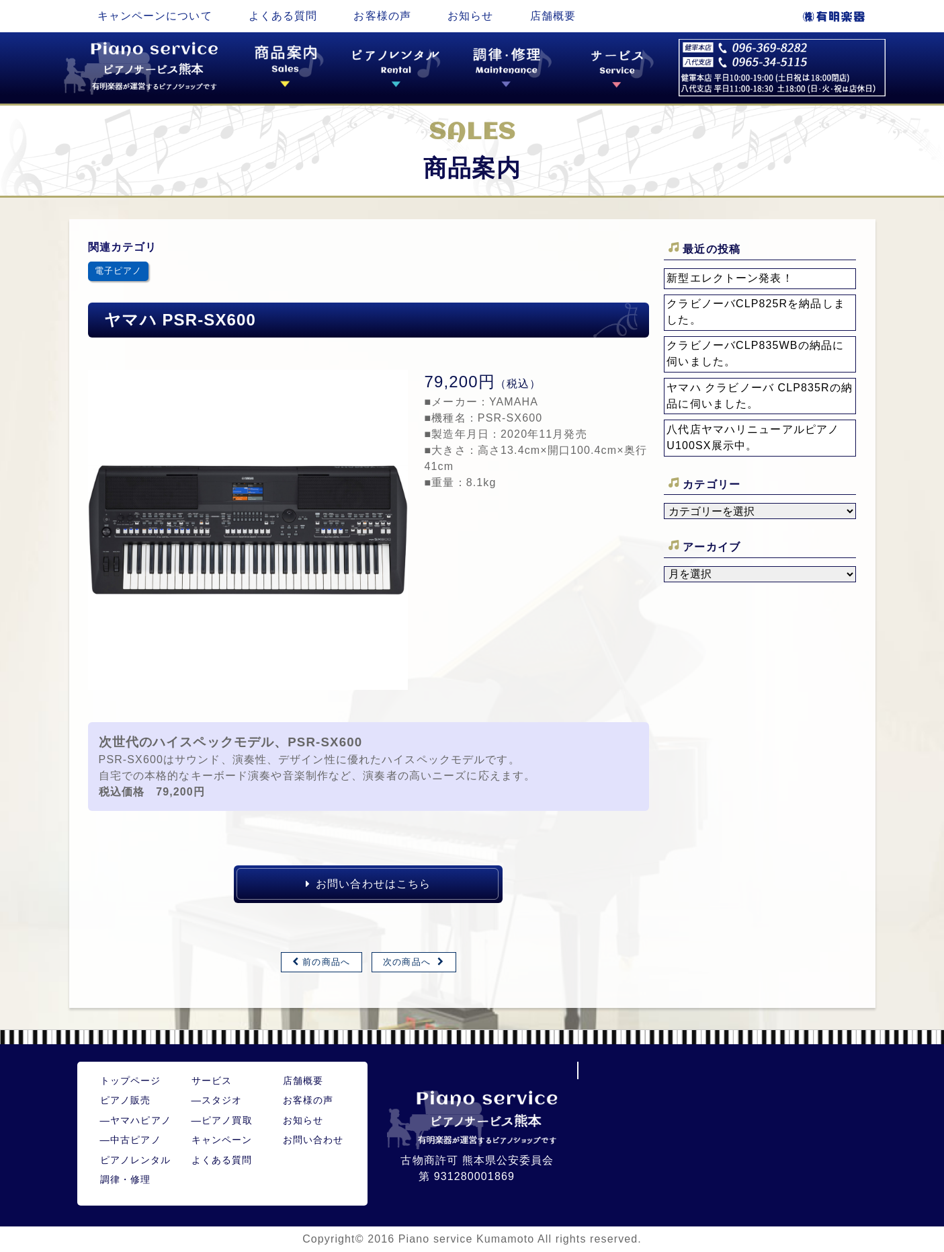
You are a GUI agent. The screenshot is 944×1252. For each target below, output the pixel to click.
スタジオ (217, 1100)
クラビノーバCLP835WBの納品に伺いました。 (755, 353)
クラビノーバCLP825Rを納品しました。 (756, 311)
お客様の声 (382, 16)
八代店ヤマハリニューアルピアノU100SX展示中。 (753, 437)
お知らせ (470, 16)
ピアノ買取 (222, 1120)
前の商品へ (326, 962)
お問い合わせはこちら (368, 884)
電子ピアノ (118, 271)
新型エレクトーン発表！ (730, 278)
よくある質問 (283, 16)
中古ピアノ (130, 1139)
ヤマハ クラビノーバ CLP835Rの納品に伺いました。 (760, 395)
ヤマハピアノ (135, 1120)
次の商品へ (407, 962)
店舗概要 (553, 16)
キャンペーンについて (154, 16)
